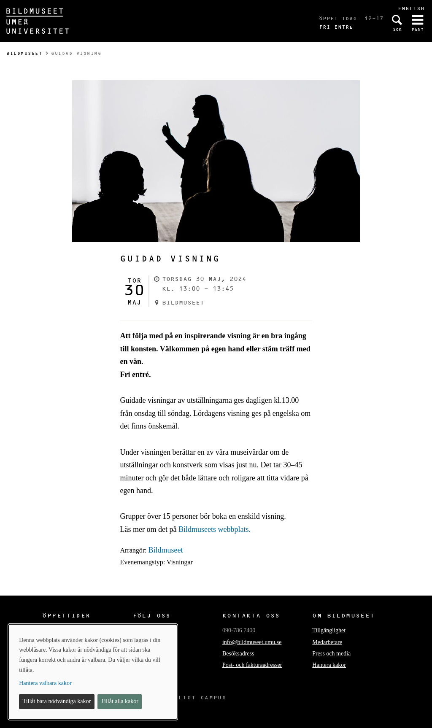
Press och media (331, 653)
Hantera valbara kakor (45, 683)
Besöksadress (238, 653)
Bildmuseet (24, 53)
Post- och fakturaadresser (252, 665)
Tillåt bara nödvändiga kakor (57, 701)
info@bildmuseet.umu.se (251, 642)
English (411, 8)
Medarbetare (327, 642)
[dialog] (92, 672)
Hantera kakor (329, 665)
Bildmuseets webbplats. (214, 529)
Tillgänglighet (329, 630)
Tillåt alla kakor (119, 701)
